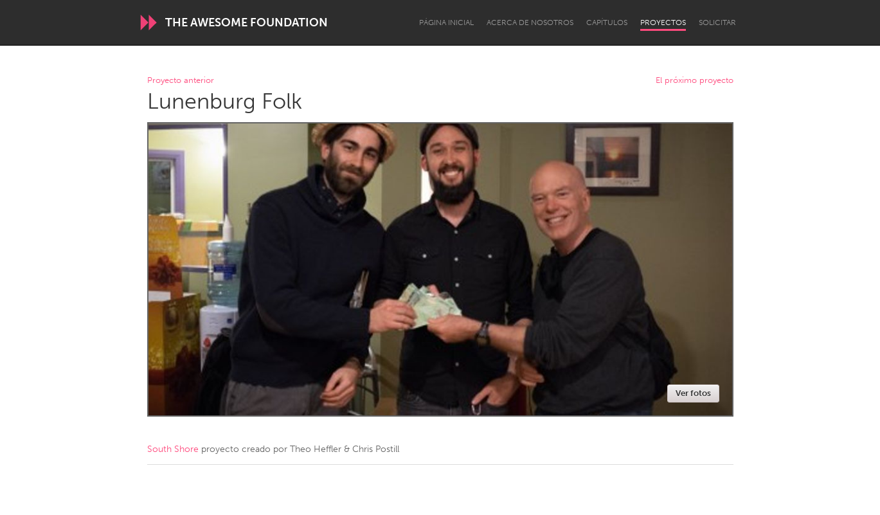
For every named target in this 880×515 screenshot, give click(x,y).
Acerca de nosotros (530, 22)
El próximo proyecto (694, 81)
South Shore (173, 449)
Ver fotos (693, 393)
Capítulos (606, 22)
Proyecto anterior (180, 81)
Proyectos (663, 22)
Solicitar (717, 22)
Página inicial (446, 22)
